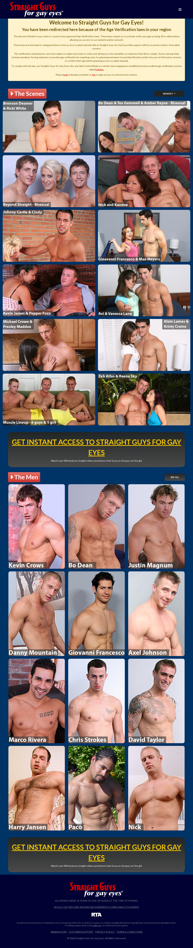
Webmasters (59, 931)
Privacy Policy (105, 931)
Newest (168, 93)
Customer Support (81, 931)
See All (174, 477)
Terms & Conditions (130, 931)
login (65, 74)
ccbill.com (96, 925)
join (94, 74)
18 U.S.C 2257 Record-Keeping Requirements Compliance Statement (96, 907)
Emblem (99, 69)
